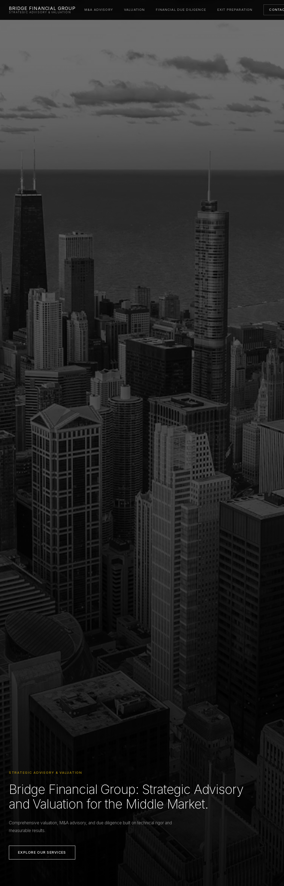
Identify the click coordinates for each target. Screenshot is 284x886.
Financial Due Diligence (181, 10)
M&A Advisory (98, 10)
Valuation (134, 10)
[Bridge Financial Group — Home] (42, 10)
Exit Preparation (234, 10)
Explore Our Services (42, 852)
